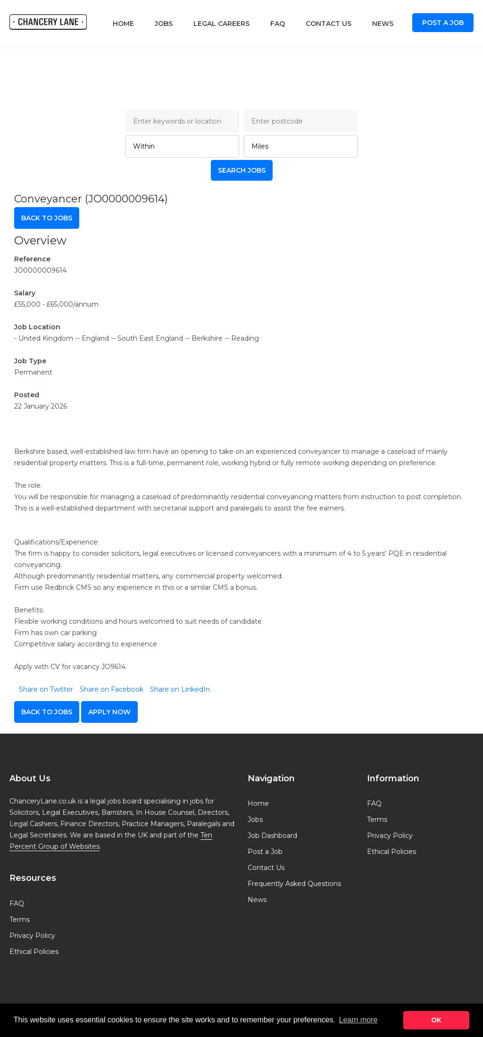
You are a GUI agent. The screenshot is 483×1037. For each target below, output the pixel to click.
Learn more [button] (358, 1020)
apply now (109, 712)
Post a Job (443, 22)
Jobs (164, 23)
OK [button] (436, 1020)
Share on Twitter (46, 689)
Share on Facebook (111, 689)
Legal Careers (221, 23)
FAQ (277, 23)
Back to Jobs (46, 218)
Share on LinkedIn (180, 689)
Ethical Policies (33, 951)
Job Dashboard (272, 835)
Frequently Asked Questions (294, 883)
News (382, 23)
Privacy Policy (32, 935)
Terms (19, 919)
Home (123, 23)
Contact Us (328, 23)
